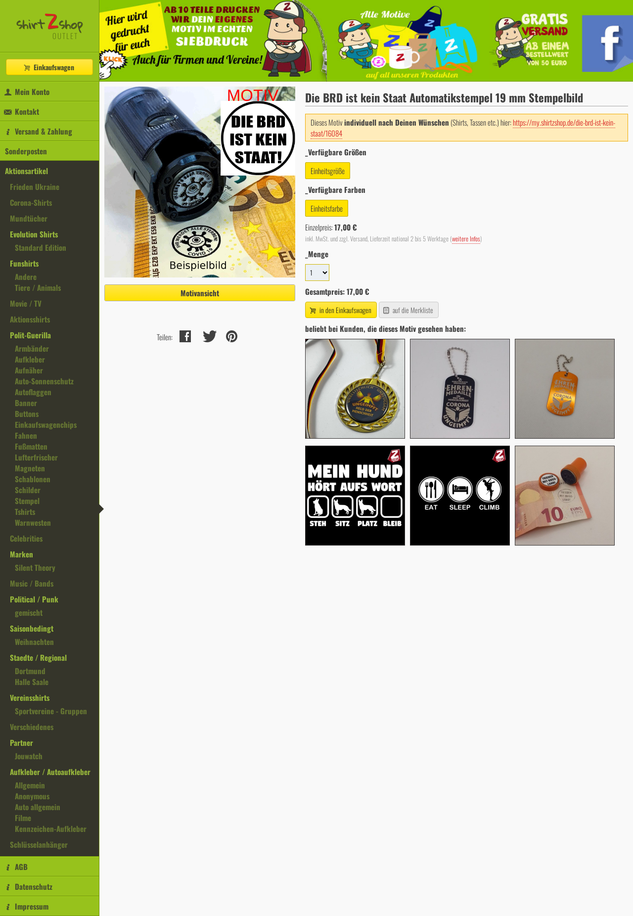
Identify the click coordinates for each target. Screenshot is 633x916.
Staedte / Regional (38, 657)
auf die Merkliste (408, 310)
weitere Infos (466, 238)
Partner (21, 742)
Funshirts (24, 263)
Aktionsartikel (26, 170)
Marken (21, 554)
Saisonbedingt (31, 628)
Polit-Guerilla (30, 334)
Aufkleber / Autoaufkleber (50, 771)
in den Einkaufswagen (339, 310)
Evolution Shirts (34, 234)
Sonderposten (26, 150)
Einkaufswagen (48, 67)
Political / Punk (34, 599)
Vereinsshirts (29, 697)
